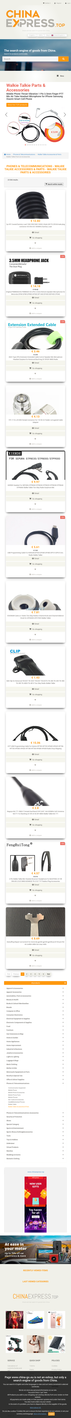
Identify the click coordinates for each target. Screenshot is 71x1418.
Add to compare (36, 248)
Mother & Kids (11, 1068)
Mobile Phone (12, 1090)
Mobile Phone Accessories (16, 1092)
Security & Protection (14, 1117)
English (32, 35)
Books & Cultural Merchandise (17, 1003)
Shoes (8, 1121)
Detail (35, 232)
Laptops (32, 1377)
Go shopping (35, 238)
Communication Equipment (17, 1088)
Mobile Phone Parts (14, 1095)
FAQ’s (9, 1378)
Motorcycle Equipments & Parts (18, 1072)
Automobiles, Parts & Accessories (18, 996)
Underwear (10, 1143)
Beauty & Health (12, 1000)
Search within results (54, 184)
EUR (41, 35)
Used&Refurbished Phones (16, 1102)
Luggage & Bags (12, 1060)
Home (7, 154)
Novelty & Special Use (14, 1076)
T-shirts (32, 1366)
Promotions (56, 1399)
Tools (8, 1136)
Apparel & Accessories (14, 988)
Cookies (54, 1366)
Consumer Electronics (14, 1015)
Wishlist (46, 3)
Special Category (12, 1124)
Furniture (9, 1030)
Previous (16, 974)
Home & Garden (12, 1038)
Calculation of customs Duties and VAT (15, 1368)
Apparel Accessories (14, 992)
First (8, 974)
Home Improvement (13, 1045)
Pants (32, 1370)
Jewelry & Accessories (14, 1053)
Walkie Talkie (12, 1104)
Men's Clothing (11, 1064)
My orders (11, 1374)
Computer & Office (13, 1011)
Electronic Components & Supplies (19, 1022)
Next (48, 974)
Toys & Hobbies (12, 1140)
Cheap (54, 1396)
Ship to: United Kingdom (55, 35)
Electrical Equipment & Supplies (18, 1019)
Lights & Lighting (12, 1057)
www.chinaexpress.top (36, 1172)
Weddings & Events (13, 1155)
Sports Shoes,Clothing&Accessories (19, 1132)
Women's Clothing (12, 1159)
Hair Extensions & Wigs (14, 1034)
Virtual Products (12, 1147)
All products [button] (35, 983)
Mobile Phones (12, 1097)
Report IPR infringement (56, 1374)
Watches (9, 1151)
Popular (54, 1392)
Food (8, 1026)
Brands (9, 1007)
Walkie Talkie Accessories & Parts (49, 154)
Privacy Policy (57, 1370)
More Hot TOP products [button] (17, 105)
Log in (67, 3)
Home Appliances (12, 1041)
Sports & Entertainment (15, 1128)
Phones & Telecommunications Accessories (22, 1113)
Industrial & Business (14, 1049)
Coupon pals (12, 1382)
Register (57, 3)
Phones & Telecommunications (24, 154)
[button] (64, 114)
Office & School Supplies (15, 1079)
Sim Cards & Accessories (16, 1100)
